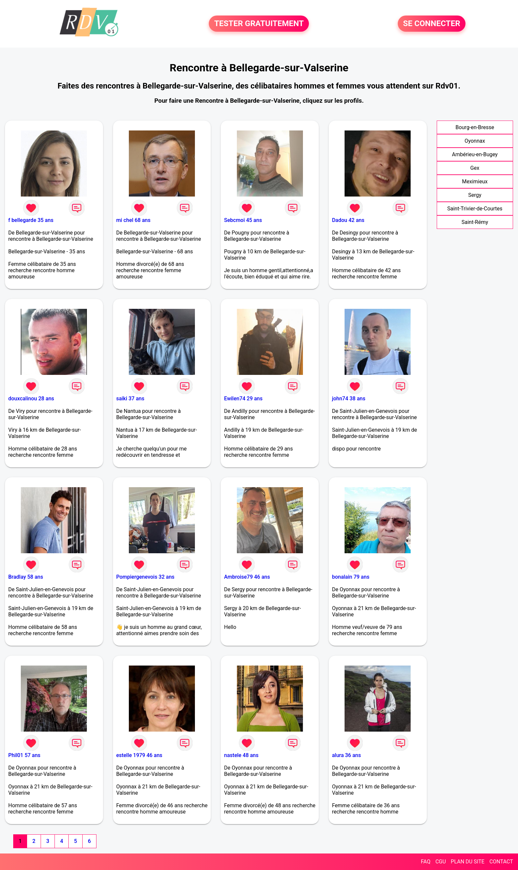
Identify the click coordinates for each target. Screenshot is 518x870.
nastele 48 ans (241, 755)
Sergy (474, 195)
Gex (474, 168)
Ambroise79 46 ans (247, 577)
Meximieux (474, 181)
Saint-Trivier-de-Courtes (474, 208)
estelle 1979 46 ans (139, 755)
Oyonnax (474, 141)
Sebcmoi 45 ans (243, 220)
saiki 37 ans (130, 398)
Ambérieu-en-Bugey (475, 154)
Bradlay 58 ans (25, 577)
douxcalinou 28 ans (31, 398)
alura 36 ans (346, 755)
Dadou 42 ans (348, 220)
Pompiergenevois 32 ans (145, 577)
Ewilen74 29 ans (243, 398)
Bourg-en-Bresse (475, 127)
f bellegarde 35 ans (31, 220)
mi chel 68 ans (133, 220)
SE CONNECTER (431, 23)
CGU (440, 861)
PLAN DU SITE (468, 861)
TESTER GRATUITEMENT (259, 23)
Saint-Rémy (475, 222)
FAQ (425, 861)
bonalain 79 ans (350, 577)
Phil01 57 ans (24, 755)
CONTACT (501, 861)
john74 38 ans (348, 398)
